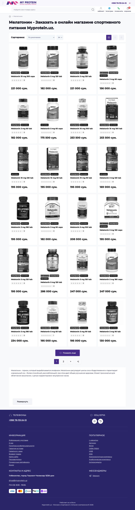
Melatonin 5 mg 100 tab (81, 227)
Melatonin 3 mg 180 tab (22, 227)
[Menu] (3, 3)
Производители (15, 459)
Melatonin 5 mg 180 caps (111, 279)
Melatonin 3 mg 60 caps (111, 79)
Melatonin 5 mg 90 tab (80, 331)
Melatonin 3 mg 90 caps (52, 227)
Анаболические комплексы (100, 459)
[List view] (115, 37)
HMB (91, 451)
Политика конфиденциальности (21, 446)
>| (78, 361)
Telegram (96, 476)
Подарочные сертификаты (19, 462)
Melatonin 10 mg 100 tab (81, 128)
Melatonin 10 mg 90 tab (81, 178)
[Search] (93, 9)
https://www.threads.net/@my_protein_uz (101, 421)
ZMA (91, 454)
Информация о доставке (18, 440)
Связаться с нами (15, 451)
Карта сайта (13, 457)
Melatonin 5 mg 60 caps (52, 128)
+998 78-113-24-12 (18, 420)
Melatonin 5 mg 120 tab (51, 76)
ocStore (72, 503)
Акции (11, 465)
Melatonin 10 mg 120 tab (22, 178)
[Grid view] (108, 37)
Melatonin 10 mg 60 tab (51, 178)
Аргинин (92, 443)
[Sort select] (41, 37)
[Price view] (121, 37)
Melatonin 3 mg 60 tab (21, 128)
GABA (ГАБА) (94, 448)
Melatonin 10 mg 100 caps (23, 76)
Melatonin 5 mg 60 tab (51, 331)
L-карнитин (93, 440)
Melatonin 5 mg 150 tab (81, 279)
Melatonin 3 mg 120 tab (81, 76)
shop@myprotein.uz (18, 480)
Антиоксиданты (95, 462)
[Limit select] (59, 37)
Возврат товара (15, 454)
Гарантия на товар (16, 448)
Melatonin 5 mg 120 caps (111, 230)
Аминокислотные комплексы (100, 457)
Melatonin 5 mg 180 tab (22, 331)
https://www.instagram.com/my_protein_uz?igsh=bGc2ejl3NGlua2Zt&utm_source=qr (94, 421)
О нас (11, 443)
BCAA (91, 446)
